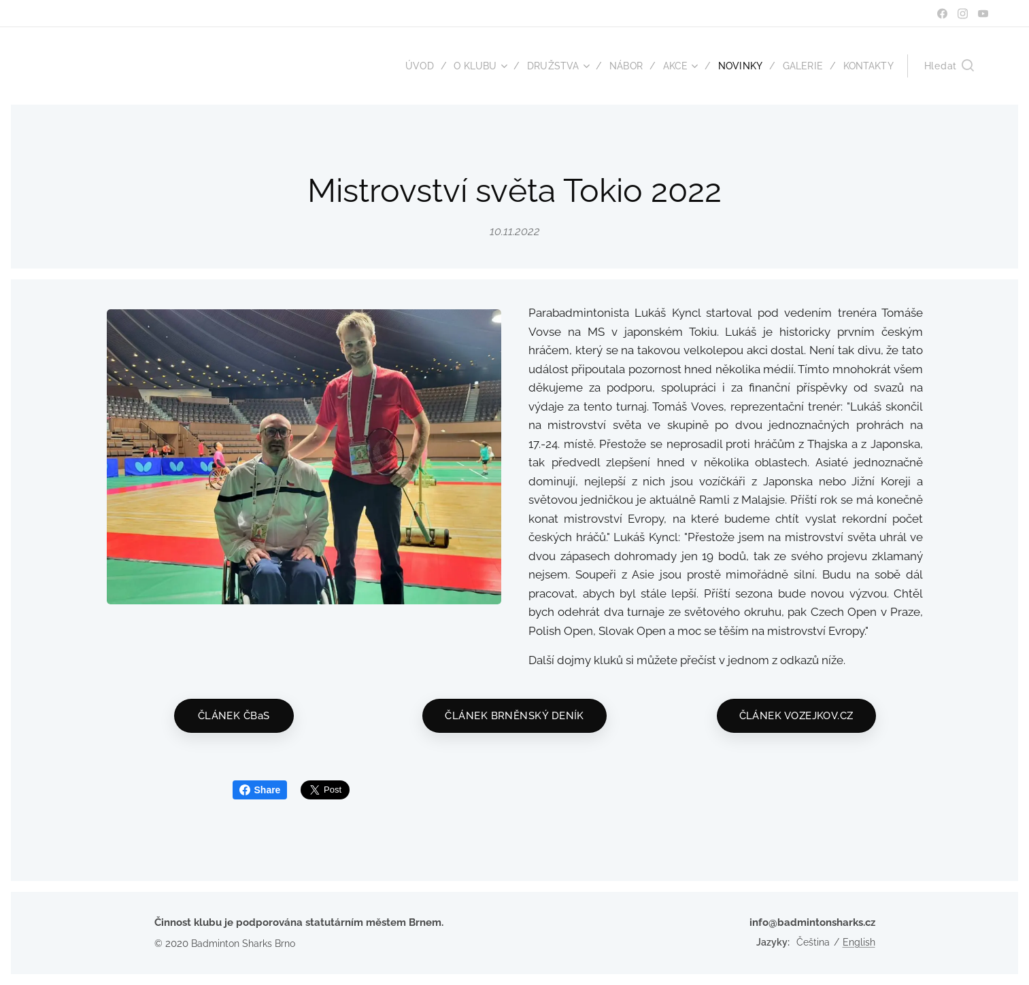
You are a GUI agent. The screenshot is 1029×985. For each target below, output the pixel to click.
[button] (949, 66)
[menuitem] (407, 66)
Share (260, 789)
